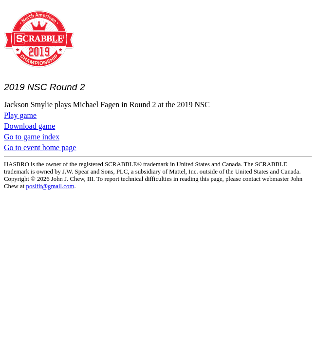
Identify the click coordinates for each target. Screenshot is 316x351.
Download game (29, 126)
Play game (20, 115)
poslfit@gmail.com (50, 186)
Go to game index (31, 137)
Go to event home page (40, 147)
